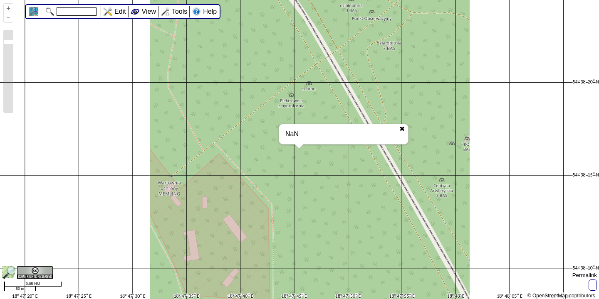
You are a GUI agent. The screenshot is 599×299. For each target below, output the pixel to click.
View (149, 11)
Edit (120, 11)
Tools (179, 11)
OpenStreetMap (550, 296)
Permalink (584, 275)
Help (210, 11)
